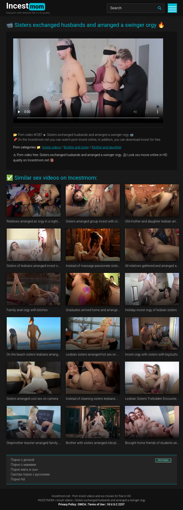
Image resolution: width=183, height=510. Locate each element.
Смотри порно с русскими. (30, 474)
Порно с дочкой (22, 460)
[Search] (135, 8)
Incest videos (51, 147)
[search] (159, 8)
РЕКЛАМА (163, 460)
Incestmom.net (61, 496)
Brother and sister (76, 147)
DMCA (82, 504)
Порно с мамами (23, 464)
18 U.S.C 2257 (115, 504)
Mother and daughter (106, 147)
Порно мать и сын (24, 469)
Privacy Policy (67, 504)
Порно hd (18, 479)
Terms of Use (96, 504)
